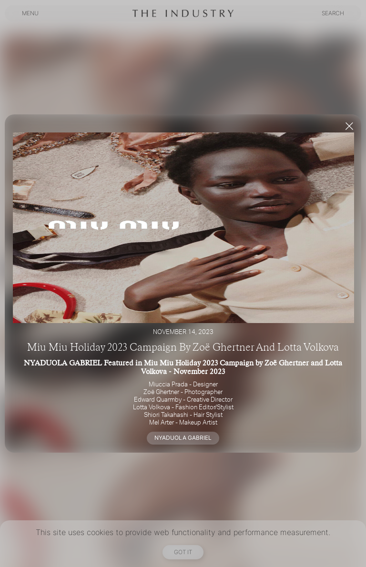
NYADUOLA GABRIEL (183, 437)
